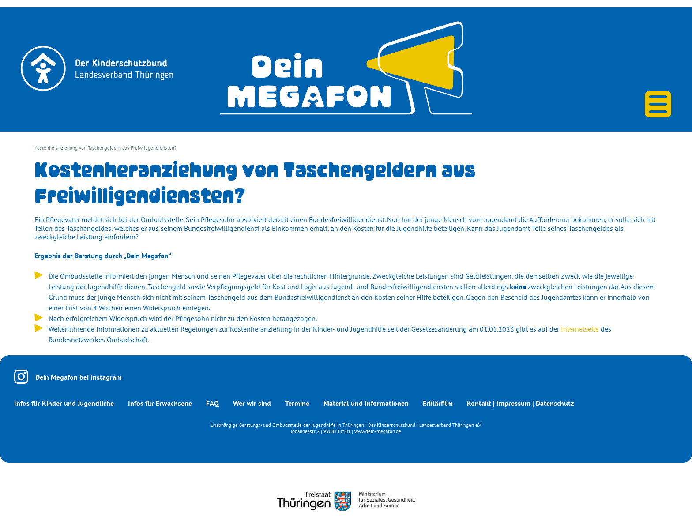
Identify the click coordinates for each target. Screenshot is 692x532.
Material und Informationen (366, 403)
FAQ (212, 403)
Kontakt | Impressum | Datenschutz (520, 403)
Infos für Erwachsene (160, 403)
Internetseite (580, 328)
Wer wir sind (252, 403)
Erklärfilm (438, 403)
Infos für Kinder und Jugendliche (64, 403)
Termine (297, 403)
